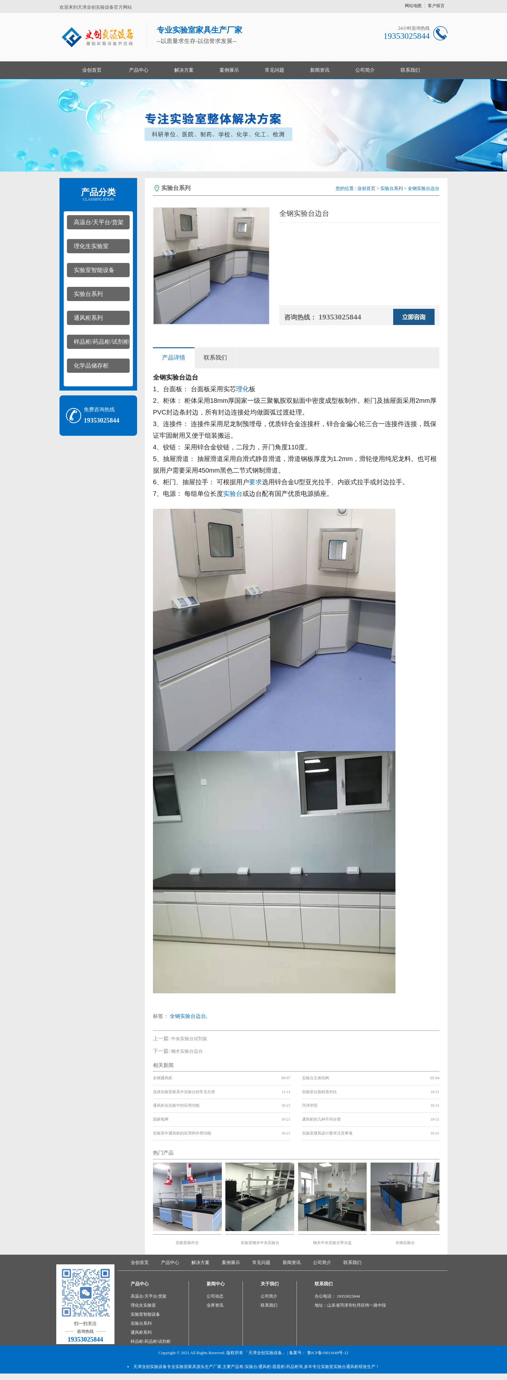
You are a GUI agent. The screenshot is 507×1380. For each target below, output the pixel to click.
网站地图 (413, 5)
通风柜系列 (88, 318)
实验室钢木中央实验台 (260, 1242)
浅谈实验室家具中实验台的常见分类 (184, 1092)
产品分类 (98, 194)
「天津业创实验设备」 (265, 1352)
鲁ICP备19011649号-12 (328, 1352)
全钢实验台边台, (188, 1016)
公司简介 (365, 70)
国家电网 (160, 1119)
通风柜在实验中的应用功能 (176, 1105)
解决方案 (184, 70)
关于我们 (270, 1283)
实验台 (233, 493)
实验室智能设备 (94, 270)
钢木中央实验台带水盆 (332, 1242)
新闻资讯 (319, 70)
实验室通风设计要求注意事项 (327, 1133)
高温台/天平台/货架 (99, 222)
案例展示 (229, 70)
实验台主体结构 (315, 1078)
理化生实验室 (91, 246)
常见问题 (274, 70)
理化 (242, 388)
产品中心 (138, 70)
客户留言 (436, 5)
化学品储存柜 (91, 365)
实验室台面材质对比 (319, 1092)
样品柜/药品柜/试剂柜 (101, 342)
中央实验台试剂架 (189, 1038)
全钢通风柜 (162, 1078)
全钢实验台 (405, 1242)
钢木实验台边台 (187, 1051)
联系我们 (410, 70)
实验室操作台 (187, 1242)
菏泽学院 (310, 1105)
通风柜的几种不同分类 (321, 1119)
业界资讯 (215, 1305)
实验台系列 (88, 294)
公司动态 (215, 1296)
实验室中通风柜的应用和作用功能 (182, 1133)
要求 (255, 482)
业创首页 (92, 70)
